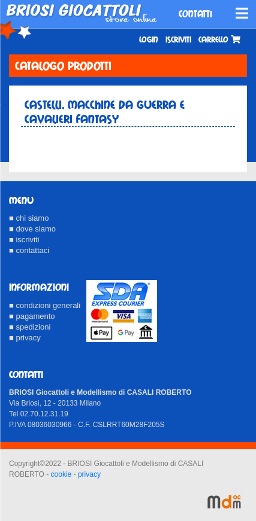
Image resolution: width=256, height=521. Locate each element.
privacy (89, 474)
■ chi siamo (29, 218)
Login (148, 40)
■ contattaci (29, 250)
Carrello (219, 40)
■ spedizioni (29, 326)
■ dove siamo (32, 228)
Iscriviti (178, 40)
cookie (61, 474)
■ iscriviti (24, 239)
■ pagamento (32, 316)
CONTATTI (195, 14)
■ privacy (25, 337)
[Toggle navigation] (242, 13)
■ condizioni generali (44, 305)
